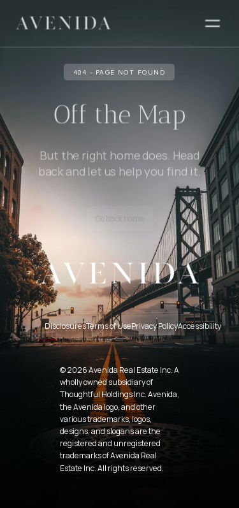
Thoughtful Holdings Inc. (103, 394)
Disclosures (65, 326)
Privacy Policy (154, 326)
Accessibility (199, 326)
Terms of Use (108, 326)
